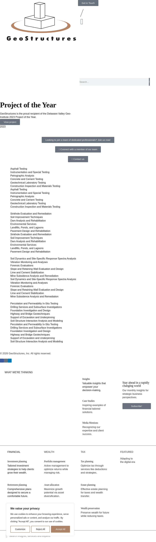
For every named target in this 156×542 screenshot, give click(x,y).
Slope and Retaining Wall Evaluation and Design (36, 269)
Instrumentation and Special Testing (29, 172)
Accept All (60, 529)
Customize (20, 529)
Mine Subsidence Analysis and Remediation (34, 276)
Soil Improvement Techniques (26, 217)
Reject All (40, 529)
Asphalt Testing (18, 168)
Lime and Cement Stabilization (27, 272)
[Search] (149, 82)
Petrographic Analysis (22, 175)
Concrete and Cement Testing (26, 179)
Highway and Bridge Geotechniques (30, 314)
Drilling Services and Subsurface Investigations (36, 307)
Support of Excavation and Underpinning (32, 317)
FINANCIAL (13, 452)
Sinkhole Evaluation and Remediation (30, 213)
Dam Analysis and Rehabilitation (28, 220)
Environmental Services (23, 224)
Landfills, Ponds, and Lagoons (26, 227)
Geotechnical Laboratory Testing (28, 182)
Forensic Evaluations (21, 265)
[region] (40, 519)
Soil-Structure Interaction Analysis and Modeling (36, 320)
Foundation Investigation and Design (30, 310)
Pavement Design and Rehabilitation (30, 231)
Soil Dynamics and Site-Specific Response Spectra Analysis (43, 258)
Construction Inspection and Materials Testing (35, 186)
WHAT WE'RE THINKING (19, 372)
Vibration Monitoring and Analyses (29, 262)
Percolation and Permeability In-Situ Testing (34, 303)
